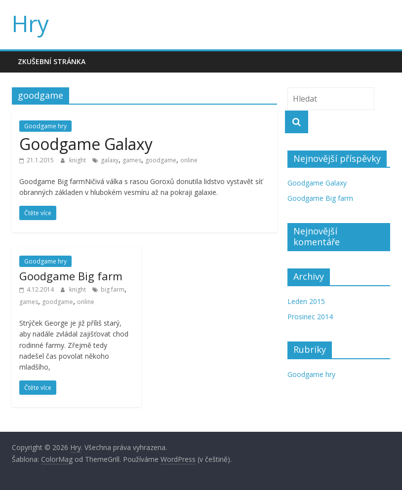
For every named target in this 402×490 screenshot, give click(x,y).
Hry (30, 23)
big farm (112, 289)
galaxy (110, 160)
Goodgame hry (45, 126)
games (131, 160)
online (189, 160)
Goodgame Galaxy (86, 143)
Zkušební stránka (51, 61)
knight (78, 160)
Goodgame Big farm (70, 275)
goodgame (160, 160)
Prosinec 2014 (310, 316)
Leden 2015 (306, 301)
